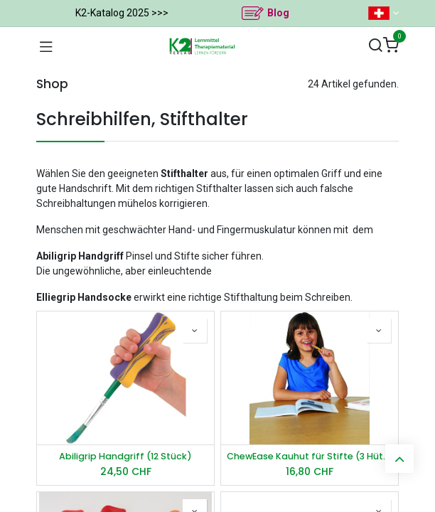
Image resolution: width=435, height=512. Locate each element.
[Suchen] (375, 46)
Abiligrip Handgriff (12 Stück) (125, 456)
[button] (195, 331)
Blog (278, 12)
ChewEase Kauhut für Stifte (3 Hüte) (309, 456)
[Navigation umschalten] (46, 46)
